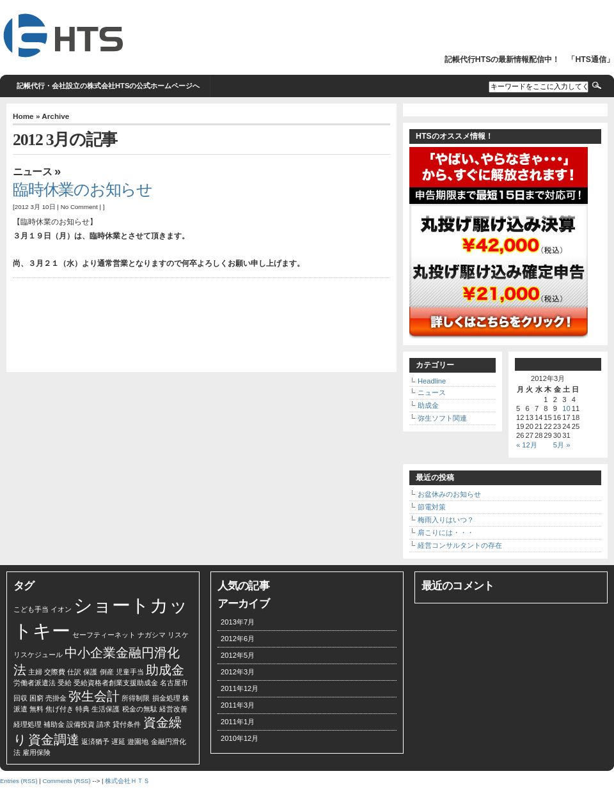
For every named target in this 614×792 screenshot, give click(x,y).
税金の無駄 (139, 709)
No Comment (79, 206)
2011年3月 (238, 705)
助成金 (428, 405)
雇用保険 (36, 752)
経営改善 (173, 709)
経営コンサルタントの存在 (460, 545)
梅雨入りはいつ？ (446, 520)
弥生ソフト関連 (442, 418)
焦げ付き (59, 709)
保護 (90, 672)
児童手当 (130, 672)
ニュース (32, 171)
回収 (20, 698)
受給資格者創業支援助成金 (116, 683)
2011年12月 (239, 688)
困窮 (36, 698)
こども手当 (31, 609)
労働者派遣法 (34, 683)
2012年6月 (238, 638)
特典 (82, 709)
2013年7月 (238, 622)
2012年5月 (238, 655)
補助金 (54, 724)
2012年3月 (238, 672)
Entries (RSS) (19, 780)
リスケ (178, 635)
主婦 (35, 672)
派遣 (20, 709)
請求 (104, 724)
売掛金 (56, 698)
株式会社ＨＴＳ (127, 780)
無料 (36, 709)
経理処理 (27, 724)
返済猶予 (95, 741)
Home (23, 116)
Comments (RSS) (66, 780)
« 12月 (526, 445)
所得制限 (136, 698)
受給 (65, 683)
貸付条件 (127, 724)
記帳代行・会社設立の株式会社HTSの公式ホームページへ (108, 85)
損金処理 (166, 698)
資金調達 (53, 740)
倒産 (107, 672)
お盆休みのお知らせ (449, 494)
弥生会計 (94, 696)
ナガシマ (152, 635)
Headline (432, 381)
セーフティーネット (104, 635)
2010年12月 (239, 738)
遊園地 (137, 741)
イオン (61, 609)
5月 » (562, 445)
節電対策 (432, 507)
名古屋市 (174, 683)
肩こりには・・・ (446, 532)
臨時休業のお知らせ (82, 189)
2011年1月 (238, 722)
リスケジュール (38, 654)
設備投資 (81, 724)
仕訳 (74, 672)
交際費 (54, 672)
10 (566, 408)
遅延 (118, 741)
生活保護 (105, 709)
